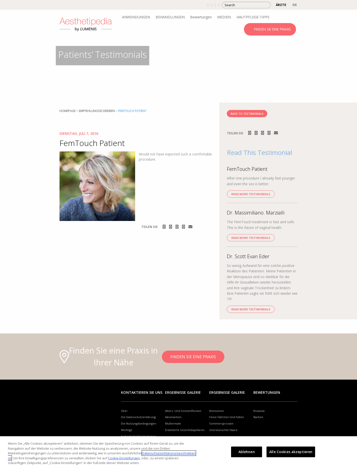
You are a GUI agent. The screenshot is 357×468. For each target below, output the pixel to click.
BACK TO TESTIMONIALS (247, 113)
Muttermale (173, 423)
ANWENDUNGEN (136, 17)
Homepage (68, 111)
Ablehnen (246, 451)
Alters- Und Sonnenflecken (183, 411)
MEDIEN (224, 17)
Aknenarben (173, 417)
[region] (178, 452)
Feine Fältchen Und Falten (226, 417)
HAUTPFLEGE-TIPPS (253, 17)
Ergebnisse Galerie (183, 392)
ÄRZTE (281, 4)
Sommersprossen (221, 423)
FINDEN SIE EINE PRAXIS (272, 29)
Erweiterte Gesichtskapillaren (185, 430)
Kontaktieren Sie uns (141, 392)
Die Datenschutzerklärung (138, 417)
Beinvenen (216, 411)
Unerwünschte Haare (223, 430)
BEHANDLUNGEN (170, 17)
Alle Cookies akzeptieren (290, 451)
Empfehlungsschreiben (97, 111)
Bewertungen (201, 17)
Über (124, 411)
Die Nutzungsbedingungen (138, 423)
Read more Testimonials (250, 194)
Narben (258, 417)
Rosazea (259, 411)
